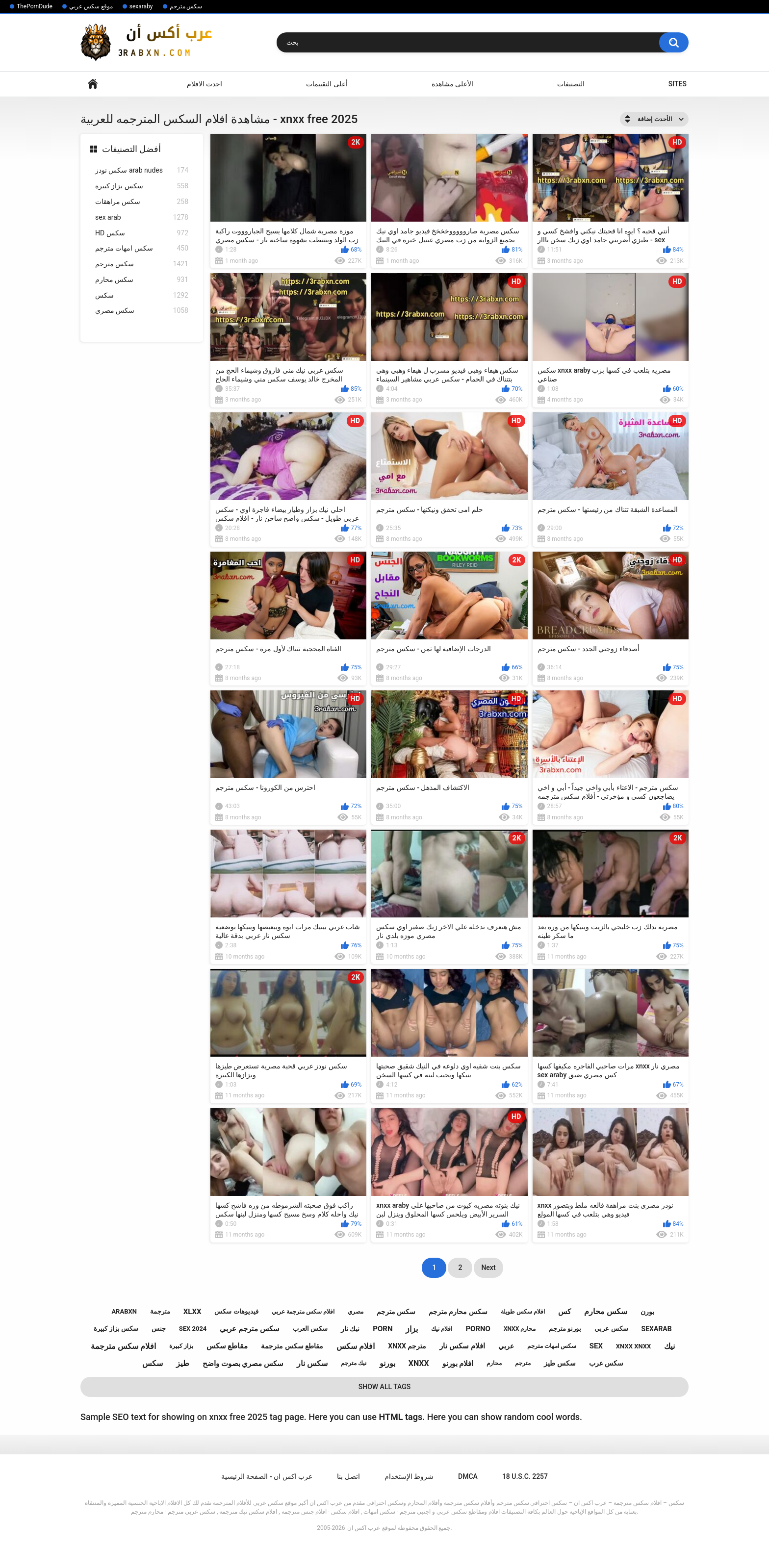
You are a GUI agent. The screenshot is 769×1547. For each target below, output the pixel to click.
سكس (141, 295)
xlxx (192, 1311)
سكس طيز (559, 1363)
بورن (647, 1312)
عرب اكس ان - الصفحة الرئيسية (266, 1476)
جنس (159, 1328)
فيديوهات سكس (236, 1311)
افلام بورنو (458, 1363)
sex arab (141, 217)
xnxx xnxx (633, 1346)
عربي (506, 1346)
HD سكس (141, 233)
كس (564, 1311)
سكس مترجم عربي (249, 1328)
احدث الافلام (204, 84)
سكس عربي (611, 1328)
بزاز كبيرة (181, 1346)
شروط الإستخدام (409, 1476)
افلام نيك (441, 1328)
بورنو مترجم (565, 1328)
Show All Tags (385, 1387)
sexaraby (141, 6)
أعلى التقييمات (326, 84)
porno (477, 1328)
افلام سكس (355, 1346)
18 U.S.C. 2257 (525, 1476)
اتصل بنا (348, 1476)
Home (92, 84)
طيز (182, 1363)
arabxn (124, 1311)
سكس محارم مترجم (458, 1312)
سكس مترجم (186, 6)
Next (488, 1267)
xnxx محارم (520, 1328)
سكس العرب (310, 1328)
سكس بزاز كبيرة (141, 186)
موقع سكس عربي (91, 6)
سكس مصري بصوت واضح (243, 1363)
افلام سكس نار (462, 1346)
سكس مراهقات (141, 202)
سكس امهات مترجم (141, 248)
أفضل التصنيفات (131, 149)
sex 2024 (193, 1328)
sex (596, 1346)
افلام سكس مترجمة (123, 1346)
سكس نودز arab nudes (141, 170)
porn (382, 1328)
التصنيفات (571, 84)
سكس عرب (606, 1363)
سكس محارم (141, 280)
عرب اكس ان (363, 1527)
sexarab (656, 1329)
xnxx (419, 1363)
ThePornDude (34, 6)
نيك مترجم (353, 1363)
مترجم (523, 1363)
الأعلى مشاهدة (452, 84)
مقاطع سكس (227, 1346)
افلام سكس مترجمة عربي (303, 1311)
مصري (355, 1311)
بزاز (412, 1329)
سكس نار (312, 1363)
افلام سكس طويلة (523, 1311)
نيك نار (350, 1329)
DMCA (468, 1476)
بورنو (387, 1363)
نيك (669, 1346)
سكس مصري (141, 310)
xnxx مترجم (407, 1346)
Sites (677, 84)
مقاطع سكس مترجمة (292, 1346)
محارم (494, 1363)
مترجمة (160, 1311)
